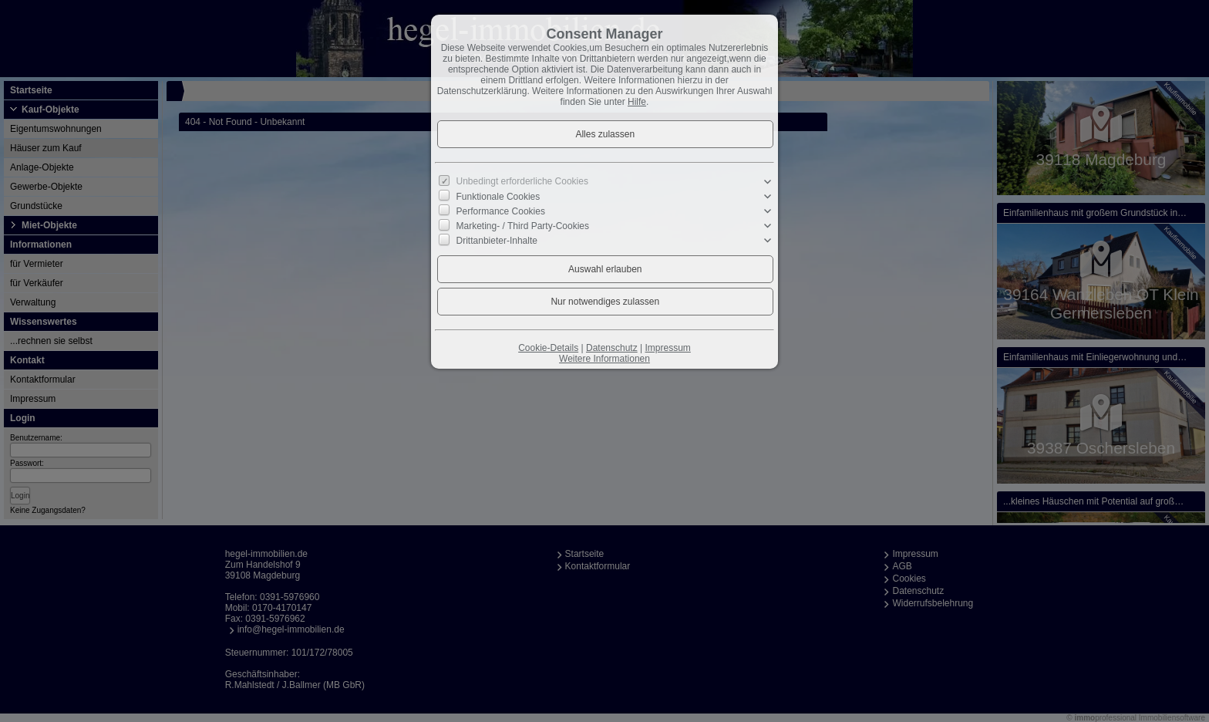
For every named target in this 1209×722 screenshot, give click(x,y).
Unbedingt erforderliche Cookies (522, 181)
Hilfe (637, 101)
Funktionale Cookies (498, 196)
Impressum (667, 347)
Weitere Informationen (604, 358)
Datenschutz (612, 347)
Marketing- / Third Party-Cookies (523, 226)
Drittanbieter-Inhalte (496, 240)
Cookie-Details (548, 347)
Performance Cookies (500, 211)
